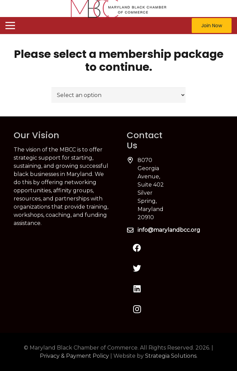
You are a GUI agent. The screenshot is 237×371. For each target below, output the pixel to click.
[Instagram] (137, 309)
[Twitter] (137, 268)
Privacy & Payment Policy (74, 356)
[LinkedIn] (137, 288)
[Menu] (10, 25)
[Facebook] (137, 248)
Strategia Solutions (170, 356)
